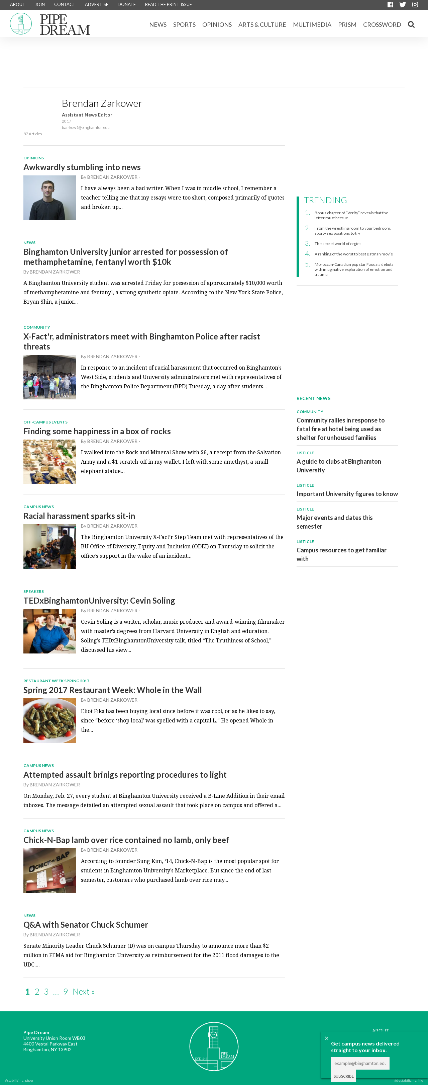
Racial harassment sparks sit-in (79, 516)
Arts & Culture (262, 24)
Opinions (217, 24)
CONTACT (65, 4)
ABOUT (17, 4)
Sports (184, 24)
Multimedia (312, 24)
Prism (347, 24)
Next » (84, 991)
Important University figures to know (347, 493)
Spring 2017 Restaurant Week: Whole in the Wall (112, 690)
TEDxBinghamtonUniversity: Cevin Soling (99, 600)
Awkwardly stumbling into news (82, 167)
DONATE (127, 4)
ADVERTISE (96, 4)
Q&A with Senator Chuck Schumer (85, 924)
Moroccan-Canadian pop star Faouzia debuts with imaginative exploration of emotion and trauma (354, 269)
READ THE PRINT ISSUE (168, 4)
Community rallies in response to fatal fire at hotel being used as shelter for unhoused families (341, 428)
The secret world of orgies (338, 243)
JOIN (40, 4)
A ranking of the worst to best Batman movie (354, 253)
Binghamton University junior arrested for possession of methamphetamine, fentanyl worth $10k (125, 256)
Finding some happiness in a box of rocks (97, 431)
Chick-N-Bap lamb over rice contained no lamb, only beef (126, 840)
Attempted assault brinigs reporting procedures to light (125, 774)
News (158, 24)
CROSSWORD (382, 24)
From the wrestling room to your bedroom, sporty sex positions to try (353, 231)
